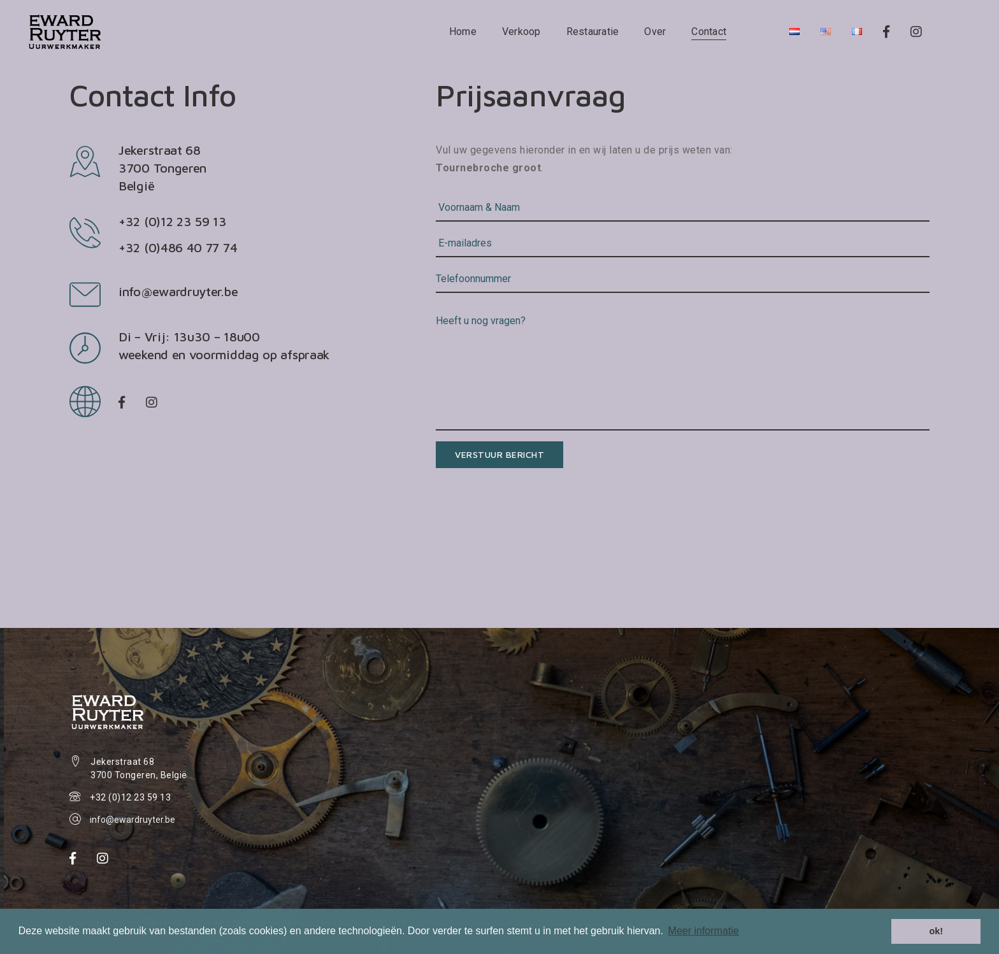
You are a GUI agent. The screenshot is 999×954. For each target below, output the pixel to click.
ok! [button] (936, 931)
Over (655, 31)
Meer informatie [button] (703, 930)
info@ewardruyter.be (178, 291)
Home (463, 31)
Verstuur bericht (499, 454)
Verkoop (521, 31)
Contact (708, 31)
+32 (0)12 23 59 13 (130, 797)
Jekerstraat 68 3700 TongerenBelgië (162, 168)
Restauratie (592, 31)
